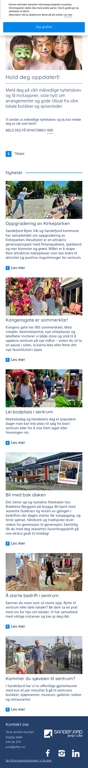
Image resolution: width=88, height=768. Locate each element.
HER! (50, 130)
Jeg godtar (44, 27)
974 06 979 (13, 742)
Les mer (68, 15)
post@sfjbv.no (15, 747)
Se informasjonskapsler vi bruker (29, 760)
